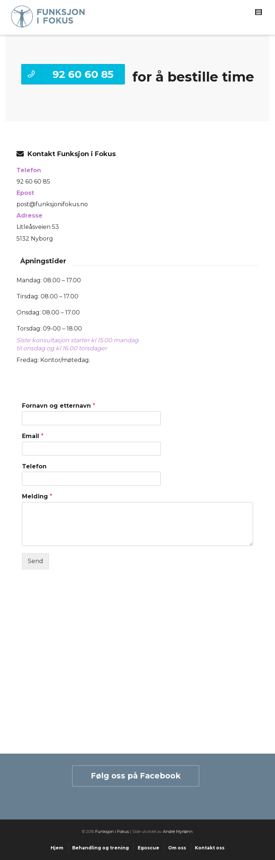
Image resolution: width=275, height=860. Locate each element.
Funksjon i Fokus (112, 831)
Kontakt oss (209, 847)
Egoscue (148, 847)
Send (35, 561)
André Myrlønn (178, 831)
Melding (37, 496)
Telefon (34, 466)
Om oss (177, 847)
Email (33, 436)
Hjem (57, 847)
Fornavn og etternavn (58, 405)
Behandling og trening (100, 847)
